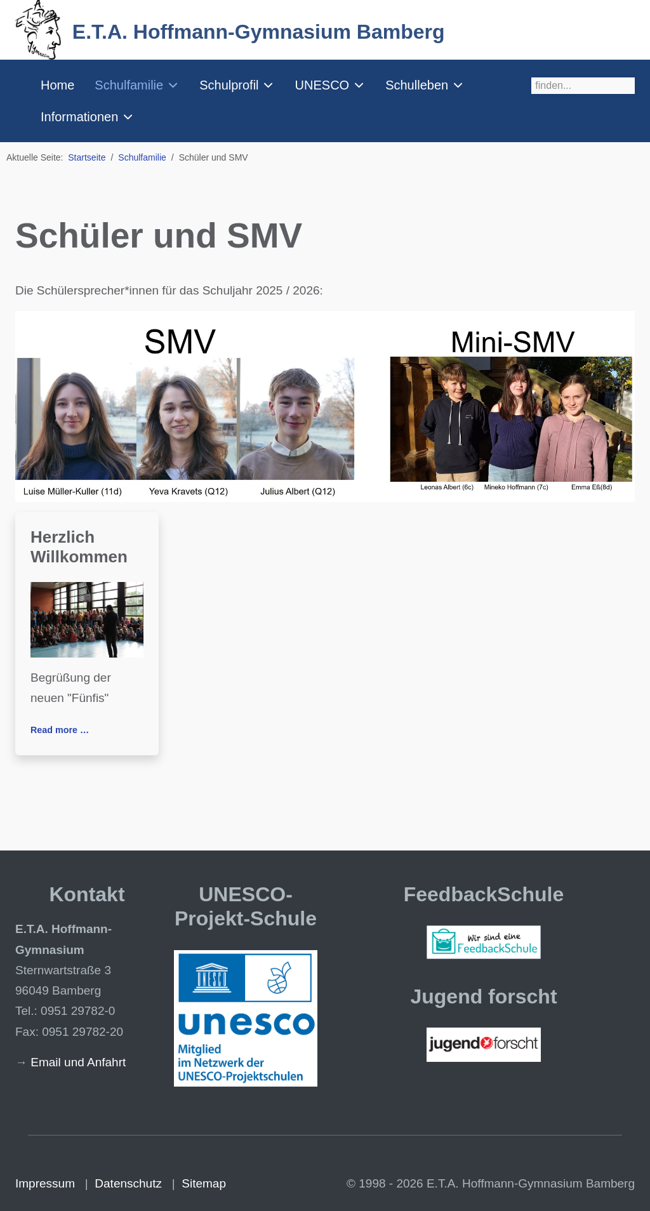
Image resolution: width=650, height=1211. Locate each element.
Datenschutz (128, 1183)
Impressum (45, 1183)
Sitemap (204, 1183)
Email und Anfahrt (78, 1062)
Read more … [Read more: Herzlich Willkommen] (59, 730)
